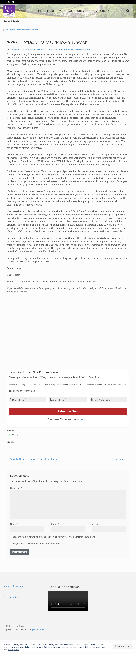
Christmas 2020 (55, 63)
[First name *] (27, 413)
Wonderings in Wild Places (34, 63)
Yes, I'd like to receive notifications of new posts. (37, 557)
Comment (16, 502)
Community (87, 11)
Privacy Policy (10, 611)
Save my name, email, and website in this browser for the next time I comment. (54, 551)
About (111, 11)
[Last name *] (68, 413)
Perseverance (120, 473)
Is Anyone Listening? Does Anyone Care (23, 44)
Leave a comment (82, 63)
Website (96, 538)
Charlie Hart (15, 63)
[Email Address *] (108, 413)
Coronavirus (67, 63)
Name (14, 538)
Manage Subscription (14, 600)
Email (55, 538)
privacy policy (83, 433)
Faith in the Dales (54, 11)
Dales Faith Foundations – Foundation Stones (32, 473)
